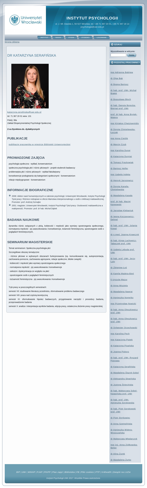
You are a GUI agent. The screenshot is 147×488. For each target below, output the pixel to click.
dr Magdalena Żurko (121, 460)
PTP (97, 472)
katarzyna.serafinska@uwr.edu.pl (24, 112)
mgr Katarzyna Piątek (122, 340)
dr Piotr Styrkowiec (120, 418)
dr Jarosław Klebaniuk (122, 210)
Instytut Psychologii (92, 18)
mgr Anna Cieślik (119, 138)
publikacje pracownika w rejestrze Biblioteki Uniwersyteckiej (39, 144)
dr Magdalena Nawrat (122, 291)
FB (77, 472)
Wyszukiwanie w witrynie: (123, 51)
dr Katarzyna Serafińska (123, 367)
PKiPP (47, 472)
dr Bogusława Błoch (121, 99)
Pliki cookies (87, 472)
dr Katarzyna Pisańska (122, 346)
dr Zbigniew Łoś (119, 267)
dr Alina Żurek (118, 454)
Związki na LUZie (122, 472)
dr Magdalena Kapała (122, 195)
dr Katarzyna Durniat (121, 156)
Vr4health (106, 472)
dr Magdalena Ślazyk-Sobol (125, 373)
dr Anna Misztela (119, 285)
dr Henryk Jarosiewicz (122, 180)
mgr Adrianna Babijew (122, 72)
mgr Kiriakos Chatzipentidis (125, 123)
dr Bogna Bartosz (119, 84)
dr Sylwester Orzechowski (124, 328)
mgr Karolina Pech (120, 334)
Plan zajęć (57, 472)
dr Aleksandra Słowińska (123, 379)
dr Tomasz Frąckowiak (122, 162)
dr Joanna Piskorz (120, 352)
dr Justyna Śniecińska (122, 385)
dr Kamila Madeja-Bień (122, 273)
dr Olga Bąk (117, 78)
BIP (18, 472)
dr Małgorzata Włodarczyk (124, 439)
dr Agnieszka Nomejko (122, 297)
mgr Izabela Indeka (120, 174)
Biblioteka (70, 472)
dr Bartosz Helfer (119, 168)
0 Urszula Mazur (119, 279)
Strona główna (12, 42)
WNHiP (31, 472)
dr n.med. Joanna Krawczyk (125, 234)
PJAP (39, 472)
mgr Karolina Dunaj (120, 150)
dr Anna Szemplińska (121, 424)
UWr (24, 472)
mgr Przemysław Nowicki (123, 303)
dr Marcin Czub (118, 144)
